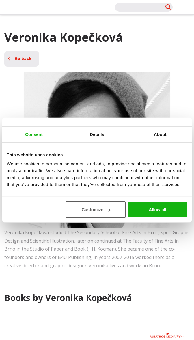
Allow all (157, 209)
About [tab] (160, 134)
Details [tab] (97, 134)
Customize (95, 209)
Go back (23, 58)
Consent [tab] (34, 134)
